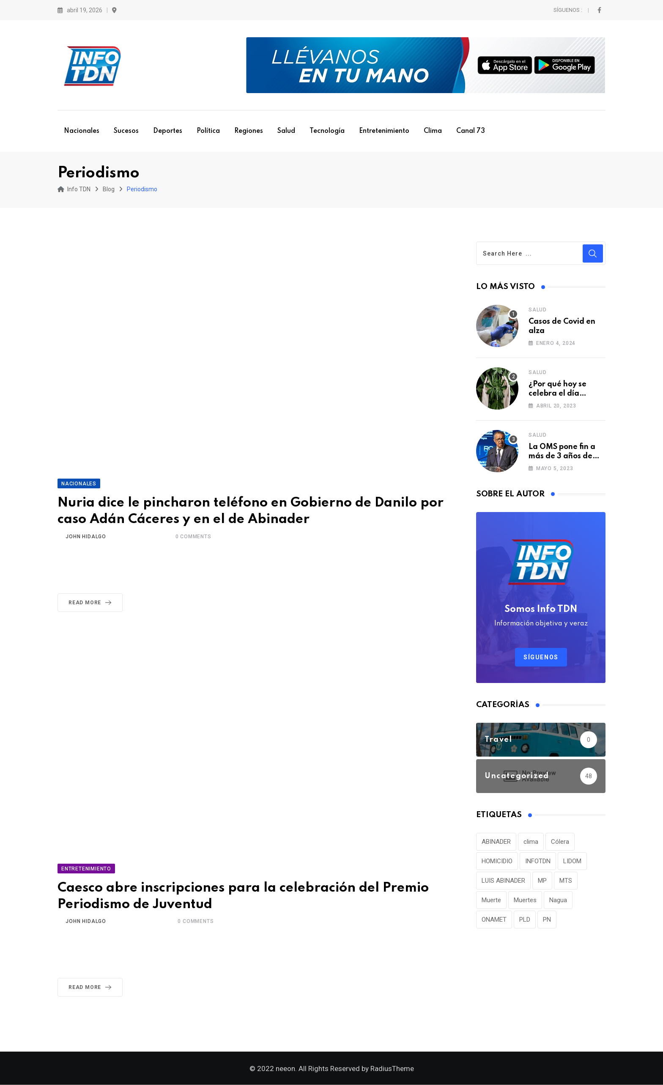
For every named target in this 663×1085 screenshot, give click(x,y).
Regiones (248, 131)
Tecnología (327, 131)
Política (208, 131)
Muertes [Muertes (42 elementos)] (525, 900)
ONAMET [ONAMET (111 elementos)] (494, 919)
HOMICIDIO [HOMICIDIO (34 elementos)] (497, 861)
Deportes (167, 131)
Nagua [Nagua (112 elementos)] (558, 900)
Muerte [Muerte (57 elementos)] (491, 900)
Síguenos (541, 657)
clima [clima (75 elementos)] (530, 841)
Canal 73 (470, 131)
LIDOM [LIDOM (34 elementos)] (572, 861)
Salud (286, 131)
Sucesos (126, 131)
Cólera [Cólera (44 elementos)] (560, 841)
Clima (433, 131)
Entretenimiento (384, 131)
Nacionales (81, 131)
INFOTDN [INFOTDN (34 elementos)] (538, 861)
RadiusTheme (392, 1068)
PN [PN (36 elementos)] (547, 919)
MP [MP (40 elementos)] (542, 880)
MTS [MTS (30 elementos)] (565, 880)
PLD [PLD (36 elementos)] (524, 919)
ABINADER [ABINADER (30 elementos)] (496, 841)
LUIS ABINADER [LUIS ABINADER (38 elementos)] (503, 880)
